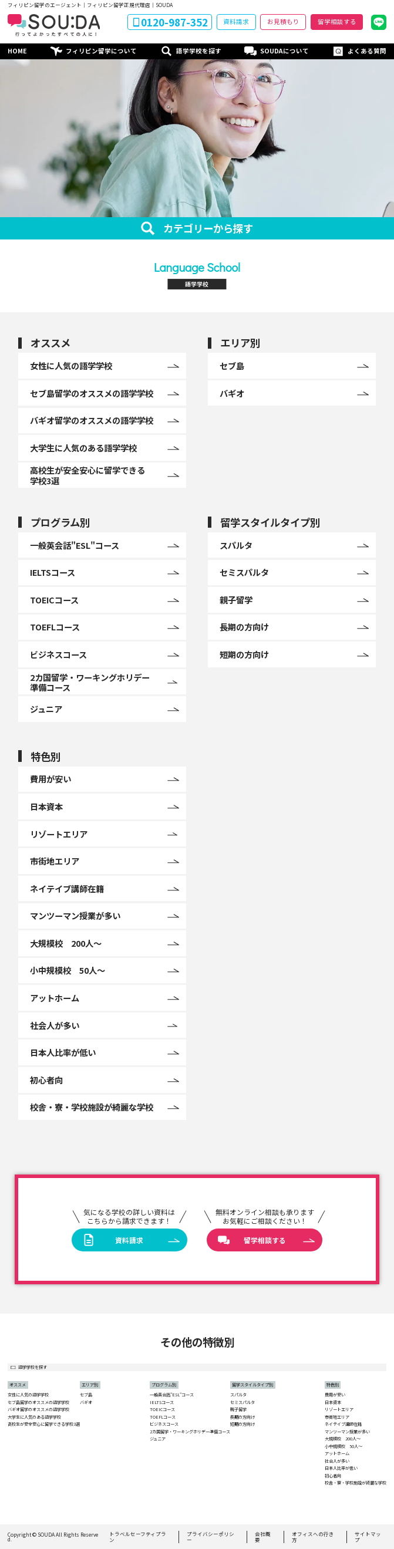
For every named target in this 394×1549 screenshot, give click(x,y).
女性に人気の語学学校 (28, 1395)
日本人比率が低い (341, 1468)
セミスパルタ (242, 1402)
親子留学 (238, 1410)
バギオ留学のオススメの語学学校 (38, 1410)
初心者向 (333, 1476)
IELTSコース (162, 1402)
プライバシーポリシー (210, 1537)
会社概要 (263, 1537)
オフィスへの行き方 (313, 1537)
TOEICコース (162, 1410)
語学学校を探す (198, 50)
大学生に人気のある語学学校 (34, 1417)
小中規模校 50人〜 (343, 1447)
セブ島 (86, 1395)
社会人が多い (337, 1461)
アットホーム (337, 1454)
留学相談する (337, 21)
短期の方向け (242, 1424)
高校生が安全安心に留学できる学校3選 (44, 1424)
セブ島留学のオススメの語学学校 (38, 1402)
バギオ (86, 1402)
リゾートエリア (339, 1410)
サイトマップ (368, 1537)
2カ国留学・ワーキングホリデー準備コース (190, 1432)
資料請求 (236, 21)
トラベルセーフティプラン (137, 1537)
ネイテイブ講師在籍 (343, 1424)
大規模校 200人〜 (343, 1439)
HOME (17, 50)
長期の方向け (242, 1417)
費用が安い (335, 1395)
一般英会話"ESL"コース (172, 1395)
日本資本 (333, 1402)
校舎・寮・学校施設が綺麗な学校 (355, 1483)
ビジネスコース (164, 1424)
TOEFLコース (163, 1417)
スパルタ (238, 1395)
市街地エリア (337, 1417)
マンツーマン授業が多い (347, 1432)
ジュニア (158, 1439)
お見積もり (283, 21)
